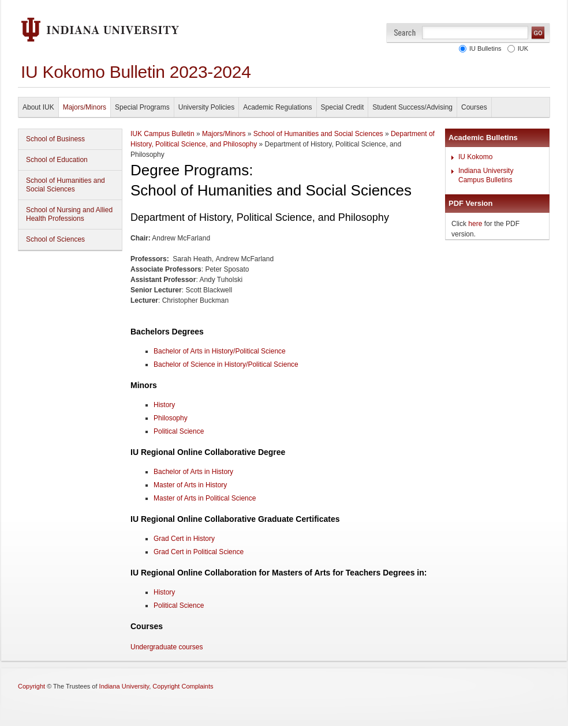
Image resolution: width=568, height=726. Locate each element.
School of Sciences (55, 239)
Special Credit (342, 107)
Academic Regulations (277, 107)
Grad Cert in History (184, 539)
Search (405, 32)
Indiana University (124, 686)
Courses (474, 107)
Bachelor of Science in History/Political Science (226, 364)
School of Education (57, 160)
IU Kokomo (475, 157)
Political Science (179, 605)
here (475, 224)
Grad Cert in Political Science (199, 552)
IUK (521, 48)
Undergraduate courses (166, 647)
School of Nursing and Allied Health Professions (69, 214)
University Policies (206, 107)
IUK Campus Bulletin (162, 134)
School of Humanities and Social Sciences (65, 184)
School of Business (55, 139)
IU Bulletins (484, 48)
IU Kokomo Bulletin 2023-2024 (136, 71)
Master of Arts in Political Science (205, 498)
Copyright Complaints (182, 686)
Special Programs (142, 107)
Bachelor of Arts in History (193, 472)
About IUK (38, 107)
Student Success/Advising (412, 107)
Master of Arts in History (190, 485)
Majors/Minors (84, 107)
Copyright (31, 686)
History (164, 592)
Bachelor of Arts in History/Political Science (220, 351)
